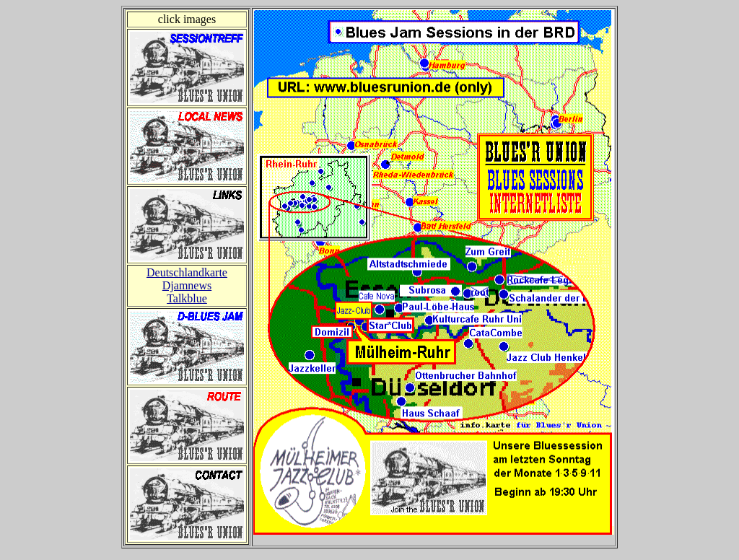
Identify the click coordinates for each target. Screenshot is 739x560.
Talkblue (187, 298)
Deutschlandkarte (187, 272)
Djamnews (186, 285)
